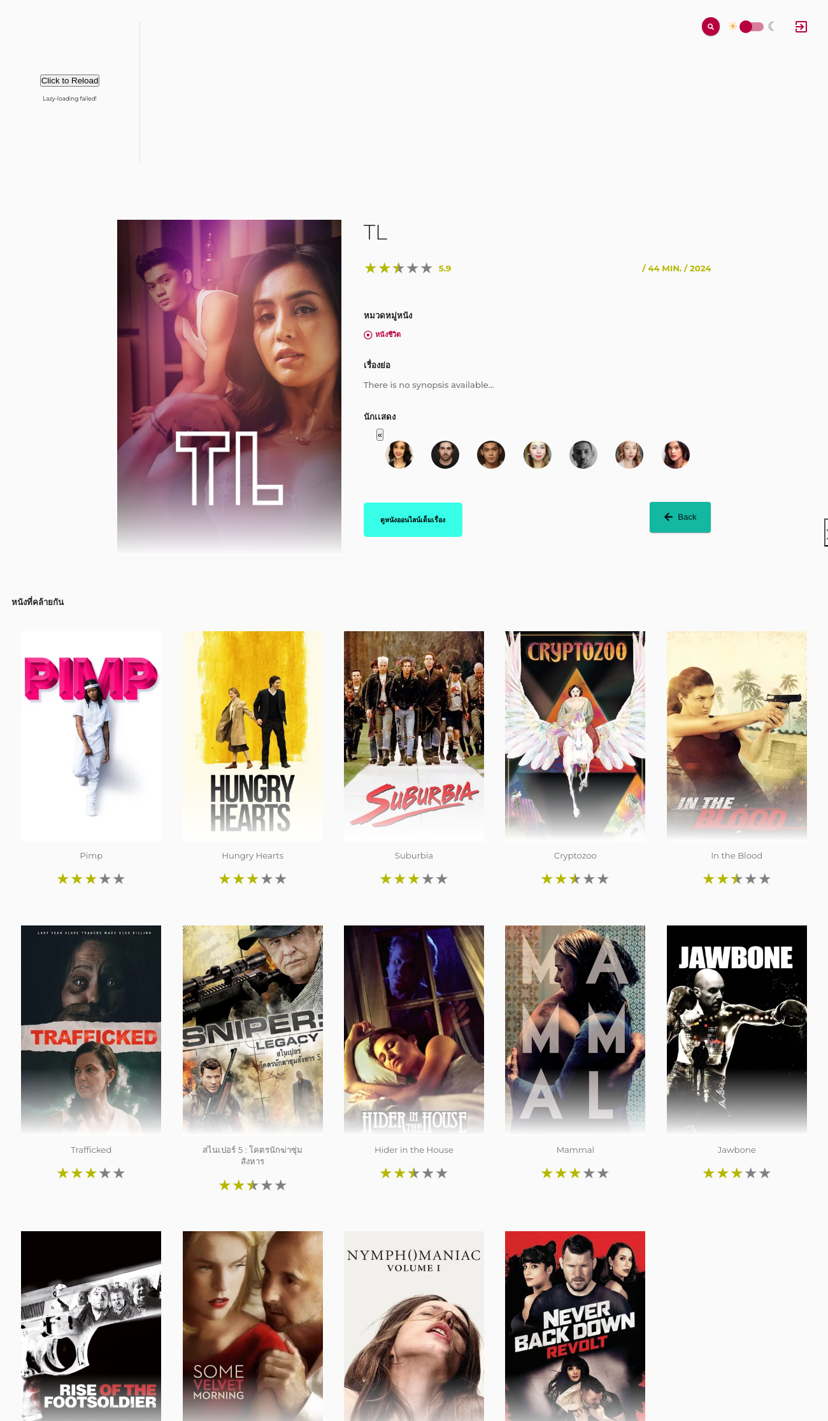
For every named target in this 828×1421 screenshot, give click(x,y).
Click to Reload (70, 80)
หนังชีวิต (382, 334)
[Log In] (801, 26)
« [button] (380, 434)
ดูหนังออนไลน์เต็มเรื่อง (412, 520)
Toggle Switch (745, 27)
